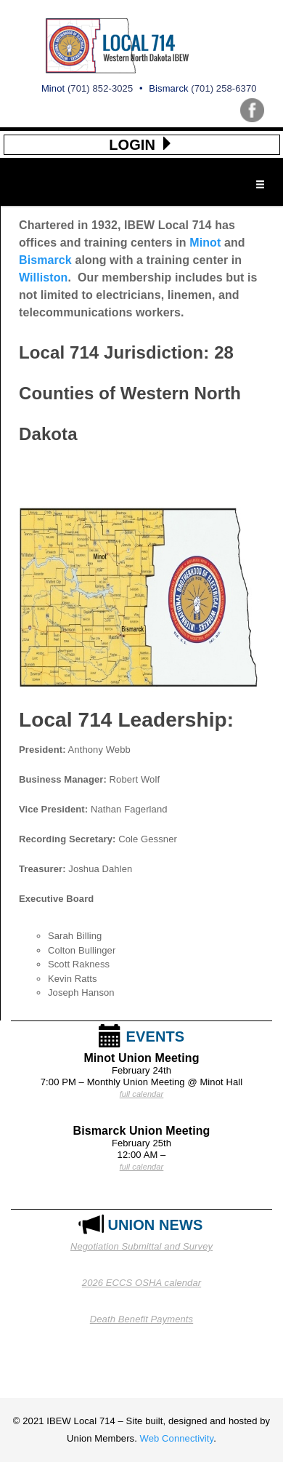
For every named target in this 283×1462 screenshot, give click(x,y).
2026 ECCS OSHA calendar (141, 1282)
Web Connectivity (177, 1438)
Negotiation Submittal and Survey (141, 1246)
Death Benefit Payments (141, 1319)
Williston (43, 277)
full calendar (142, 1094)
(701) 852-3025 (100, 88)
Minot (205, 242)
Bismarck (45, 260)
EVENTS (155, 1036)
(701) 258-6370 (223, 88)
